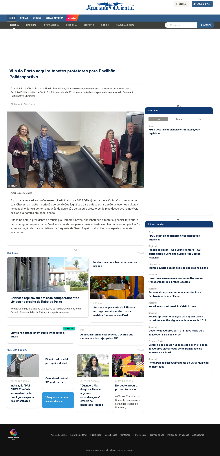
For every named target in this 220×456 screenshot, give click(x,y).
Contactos (125, 435)
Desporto (89, 25)
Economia (71, 25)
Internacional (51, 25)
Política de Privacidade (178, 435)
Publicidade (95, 435)
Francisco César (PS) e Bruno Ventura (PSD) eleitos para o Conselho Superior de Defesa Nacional (175, 253)
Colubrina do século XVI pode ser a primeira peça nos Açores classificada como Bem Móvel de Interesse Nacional (177, 348)
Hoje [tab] (158, 119)
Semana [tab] (179, 119)
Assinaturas (198, 435)
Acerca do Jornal (59, 435)
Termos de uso (157, 435)
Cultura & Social (125, 25)
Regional (14, 25)
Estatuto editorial (78, 435)
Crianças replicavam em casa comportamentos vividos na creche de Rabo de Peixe (45, 299)
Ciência (105, 25)
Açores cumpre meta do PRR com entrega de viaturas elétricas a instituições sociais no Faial (114, 311)
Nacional (31, 25)
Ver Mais (140, 253)
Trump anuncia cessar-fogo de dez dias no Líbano (178, 267)
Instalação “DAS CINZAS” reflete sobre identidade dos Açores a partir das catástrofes (22, 393)
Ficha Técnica (140, 435)
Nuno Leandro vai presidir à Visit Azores (172, 306)
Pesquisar (205, 25)
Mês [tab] (199, 119)
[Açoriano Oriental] (13, 440)
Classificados (111, 435)
